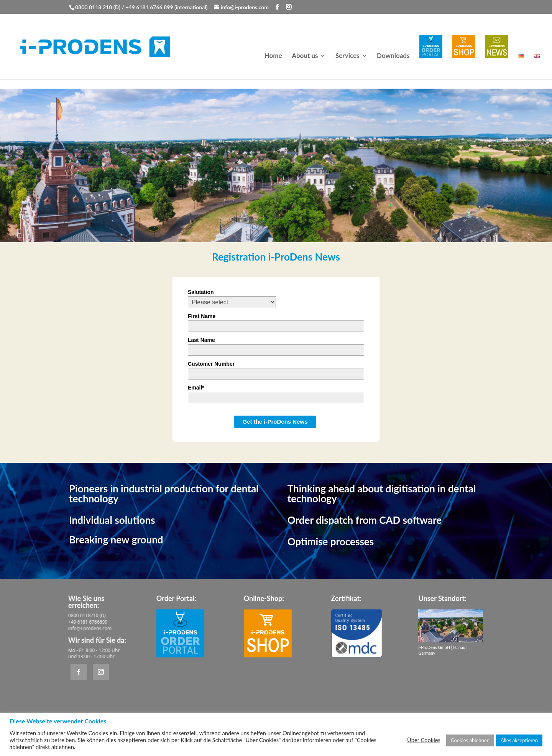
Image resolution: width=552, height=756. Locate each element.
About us (305, 56)
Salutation (201, 292)
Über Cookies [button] (423, 740)
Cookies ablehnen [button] (470, 740)
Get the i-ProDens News (274, 421)
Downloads (393, 56)
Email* (196, 388)
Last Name (201, 340)
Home (273, 56)
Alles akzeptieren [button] (519, 740)
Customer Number (211, 364)
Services (347, 56)
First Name (201, 316)
